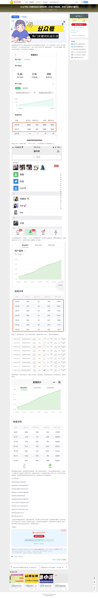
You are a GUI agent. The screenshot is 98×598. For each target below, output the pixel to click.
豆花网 (46, 594)
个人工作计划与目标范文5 (79, 52)
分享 (54, 559)
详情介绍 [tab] (15, 17)
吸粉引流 (20, 556)
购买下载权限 (79, 24)
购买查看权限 (39, 536)
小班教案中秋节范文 (78, 57)
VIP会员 (74, 19)
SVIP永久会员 (83, 19)
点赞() (64, 559)
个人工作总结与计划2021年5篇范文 (82, 55)
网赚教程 (51, 9)
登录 (85, 2)
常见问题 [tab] (24, 17)
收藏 (58, 559)
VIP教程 (15, 556)
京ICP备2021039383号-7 (49, 595)
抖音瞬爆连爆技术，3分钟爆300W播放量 (31, 586)
